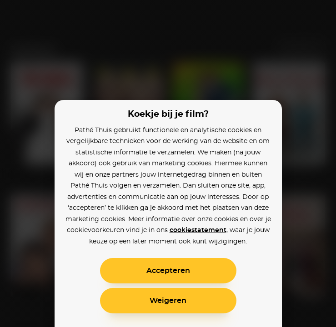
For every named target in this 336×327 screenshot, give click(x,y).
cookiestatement (198, 230)
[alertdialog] (168, 163)
